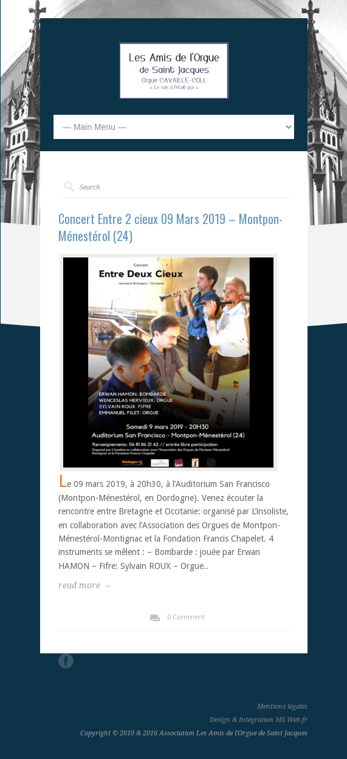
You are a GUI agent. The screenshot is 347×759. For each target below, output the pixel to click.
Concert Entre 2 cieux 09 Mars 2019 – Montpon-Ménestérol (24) (170, 227)
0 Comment (186, 617)
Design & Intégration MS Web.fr (258, 720)
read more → (84, 585)
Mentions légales (282, 706)
